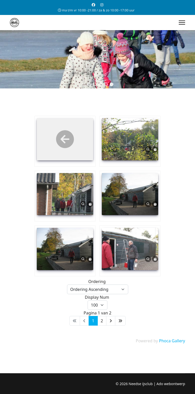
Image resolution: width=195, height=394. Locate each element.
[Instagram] (101, 4)
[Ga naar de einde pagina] (120, 321)
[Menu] (182, 22)
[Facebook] (93, 4)
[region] (97, 59)
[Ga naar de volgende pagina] (110, 321)
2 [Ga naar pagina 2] (102, 321)
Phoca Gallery (172, 341)
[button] (83, 84)
